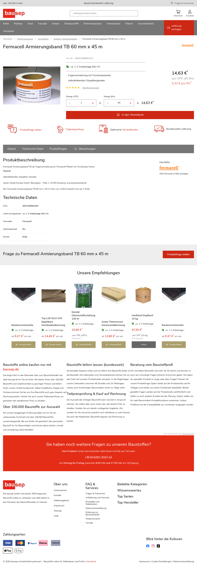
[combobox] (104, 13)
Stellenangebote (61, 500)
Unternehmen (60, 489)
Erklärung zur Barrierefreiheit (92, 513)
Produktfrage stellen (31, 130)
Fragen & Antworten (184, 3)
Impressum (59, 505)
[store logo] (18, 13)
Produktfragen (58, 149)
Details (12, 149)
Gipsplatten (43, 39)
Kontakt (57, 495)
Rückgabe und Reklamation (92, 502)
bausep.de (91, 561)
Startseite (7, 39)
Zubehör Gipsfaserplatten (65, 39)
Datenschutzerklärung (96, 507)
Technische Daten (32, 149)
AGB (56, 515)
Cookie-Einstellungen (161, 561)
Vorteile (89, 522)
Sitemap (58, 510)
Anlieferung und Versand (97, 497)
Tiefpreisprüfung (74, 129)
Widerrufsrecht (93, 518)
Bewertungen (84, 149)
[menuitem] (6, 24)
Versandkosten (130, 130)
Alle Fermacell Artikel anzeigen (173, 173)
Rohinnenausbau (25, 39)
